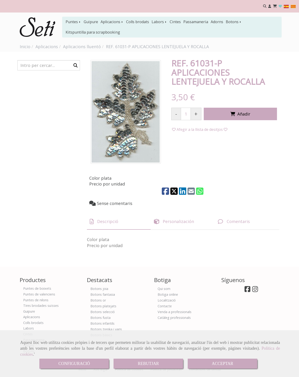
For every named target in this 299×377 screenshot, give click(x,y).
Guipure (91, 21)
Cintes (175, 21)
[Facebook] (247, 290)
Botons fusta (100, 317)
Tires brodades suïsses (41, 305)
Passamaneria (195, 21)
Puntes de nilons (35, 300)
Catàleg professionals (174, 317)
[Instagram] (255, 290)
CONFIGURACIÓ (74, 363)
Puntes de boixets (37, 288)
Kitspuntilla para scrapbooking (93, 32)
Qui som (164, 288)
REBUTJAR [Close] (148, 363)
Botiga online (168, 294)
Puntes (73, 21)
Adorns (217, 21)
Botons (234, 21)
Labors (159, 21)
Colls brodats (137, 21)
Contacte (165, 306)
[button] (269, 6)
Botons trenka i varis (106, 329)
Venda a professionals (174, 312)
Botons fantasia (102, 294)
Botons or (98, 300)
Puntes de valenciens (39, 294)
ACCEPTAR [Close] (222, 363)
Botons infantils (102, 323)
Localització (167, 300)
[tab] (119, 221)
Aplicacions (112, 21)
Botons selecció (102, 312)
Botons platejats (103, 306)
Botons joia (99, 288)
